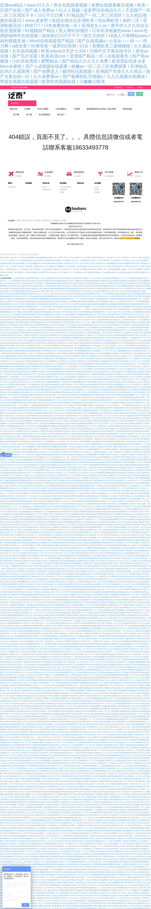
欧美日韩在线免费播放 (18, 290)
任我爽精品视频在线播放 (115, 716)
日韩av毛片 (121, 835)
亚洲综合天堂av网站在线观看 (21, 760)
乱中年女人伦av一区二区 (116, 288)
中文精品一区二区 (132, 747)
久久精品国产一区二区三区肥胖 (58, 306)
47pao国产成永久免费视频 (141, 329)
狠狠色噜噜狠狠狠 (41, 500)
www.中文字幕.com (121, 360)
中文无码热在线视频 (108, 835)
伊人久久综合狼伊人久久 (88, 573)
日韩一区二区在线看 (124, 762)
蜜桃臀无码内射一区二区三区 (24, 848)
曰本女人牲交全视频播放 (17, 832)
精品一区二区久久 (134, 591)
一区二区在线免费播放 (47, 526)
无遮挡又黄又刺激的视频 (36, 827)
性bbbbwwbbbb (71, 705)
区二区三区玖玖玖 (47, 884)
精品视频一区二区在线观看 (114, 718)
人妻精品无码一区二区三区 (87, 373)
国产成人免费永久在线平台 (81, 376)
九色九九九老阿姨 (69, 812)
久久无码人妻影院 (57, 892)
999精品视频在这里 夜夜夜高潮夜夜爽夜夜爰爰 (72, 482)
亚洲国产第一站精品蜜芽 (101, 692)
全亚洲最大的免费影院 (104, 742)
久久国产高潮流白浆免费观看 (75, 420)
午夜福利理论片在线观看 (98, 358)
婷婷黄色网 (83, 830)
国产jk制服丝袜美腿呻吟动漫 (118, 480)
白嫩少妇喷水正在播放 (13, 532)
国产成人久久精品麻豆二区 (134, 895)
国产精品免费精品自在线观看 (82, 493)
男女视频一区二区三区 (55, 417)
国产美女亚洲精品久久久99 (79, 695)
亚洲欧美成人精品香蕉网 (109, 277)
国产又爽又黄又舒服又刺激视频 (34, 755)
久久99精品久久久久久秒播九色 (106, 293)
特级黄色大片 (54, 765)
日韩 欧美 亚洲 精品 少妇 (37, 565)
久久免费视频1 (28, 804)
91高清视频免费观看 (15, 399)
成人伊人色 (113, 695)
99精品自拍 (130, 576)
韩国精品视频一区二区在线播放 (50, 866)
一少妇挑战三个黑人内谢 (81, 617)
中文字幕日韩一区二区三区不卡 (30, 485)
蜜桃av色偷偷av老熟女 (44, 433)
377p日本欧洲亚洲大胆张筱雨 (19, 407)
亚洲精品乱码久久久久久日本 (11, 503)
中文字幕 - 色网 (111, 443)
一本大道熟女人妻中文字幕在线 (127, 853)
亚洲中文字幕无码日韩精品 (10, 519)
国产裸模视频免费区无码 (20, 742)
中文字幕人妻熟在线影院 (32, 822)
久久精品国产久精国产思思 (96, 314)
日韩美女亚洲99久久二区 (141, 615)
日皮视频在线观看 (58, 711)
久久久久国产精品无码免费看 (138, 436)
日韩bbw (62, 768)
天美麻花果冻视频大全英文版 (24, 716)
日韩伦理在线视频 (91, 599)
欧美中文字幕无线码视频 (95, 653)
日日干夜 (142, 381)
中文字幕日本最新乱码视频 (63, 350)
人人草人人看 (102, 723)
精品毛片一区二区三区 (78, 871)
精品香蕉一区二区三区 (98, 532)
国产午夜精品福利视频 (97, 560)
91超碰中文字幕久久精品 (85, 443)
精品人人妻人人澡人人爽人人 (29, 679)
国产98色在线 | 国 (122, 563)
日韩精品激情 (19, 296)
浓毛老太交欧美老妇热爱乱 (64, 480)
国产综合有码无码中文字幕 (107, 555)
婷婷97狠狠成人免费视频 (69, 817)
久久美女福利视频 (31, 586)
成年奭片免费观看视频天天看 (118, 404)
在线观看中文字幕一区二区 (74, 462)
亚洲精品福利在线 (69, 773)
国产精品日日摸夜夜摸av (54, 428)
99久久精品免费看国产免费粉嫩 (98, 703)
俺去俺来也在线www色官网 (112, 897)
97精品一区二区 (141, 550)
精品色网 (23, 368)
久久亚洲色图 (104, 801)
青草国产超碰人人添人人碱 (138, 734)
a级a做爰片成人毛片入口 (39, 643)
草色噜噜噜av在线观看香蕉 (107, 602)
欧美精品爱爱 (59, 726)
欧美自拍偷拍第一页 (33, 534)
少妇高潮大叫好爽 (136, 596)
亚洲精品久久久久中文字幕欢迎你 (111, 490)
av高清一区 (105, 770)
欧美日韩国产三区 (81, 329)
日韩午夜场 (9, 838)
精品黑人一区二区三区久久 (119, 570)
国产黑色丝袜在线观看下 (119, 386)
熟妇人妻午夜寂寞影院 (42, 690)
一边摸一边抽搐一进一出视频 (119, 449)
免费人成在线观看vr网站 (104, 799)
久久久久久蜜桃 (107, 615)
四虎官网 (143, 638)
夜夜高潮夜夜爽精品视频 (117, 542)
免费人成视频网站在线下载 (36, 363)
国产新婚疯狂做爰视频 (11, 474)
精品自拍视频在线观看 (81, 552)
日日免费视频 (38, 760)
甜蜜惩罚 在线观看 (44, 560)
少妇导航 (85, 560)
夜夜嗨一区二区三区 (65, 529)
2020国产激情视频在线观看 (20, 682)
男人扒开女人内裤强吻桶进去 (41, 757)
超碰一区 (145, 500)
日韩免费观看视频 (7, 480)
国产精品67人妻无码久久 (17, 565)
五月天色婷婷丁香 (47, 594)
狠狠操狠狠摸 (96, 539)
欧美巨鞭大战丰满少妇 (14, 809)
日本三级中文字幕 (111, 477)
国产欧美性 (4, 516)
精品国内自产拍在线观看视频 (121, 640)
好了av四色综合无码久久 (75, 314)
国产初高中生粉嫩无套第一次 (29, 674)
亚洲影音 (24, 316)
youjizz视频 (113, 646)
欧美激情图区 (24, 757)
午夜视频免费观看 (133, 806)
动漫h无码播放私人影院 (66, 874)
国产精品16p (84, 711)
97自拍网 (12, 516)
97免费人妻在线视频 (138, 319)
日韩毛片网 (127, 809)
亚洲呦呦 (85, 407)
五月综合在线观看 (56, 786)
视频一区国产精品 (132, 648)
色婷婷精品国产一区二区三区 (55, 397)
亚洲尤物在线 (102, 430)
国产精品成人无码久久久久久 (134, 423)
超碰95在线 (131, 288)
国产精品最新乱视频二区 (55, 474)
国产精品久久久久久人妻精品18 (132, 677)
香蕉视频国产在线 (33, 443)
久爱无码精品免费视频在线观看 (75, 677)
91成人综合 (82, 521)
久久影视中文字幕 (31, 653)
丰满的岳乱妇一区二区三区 (10, 630)
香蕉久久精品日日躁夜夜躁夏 (124, 742)
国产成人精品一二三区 (18, 547)
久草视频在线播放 (123, 319)
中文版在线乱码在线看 (79, 384)
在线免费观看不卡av (10, 853)
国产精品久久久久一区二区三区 (62, 628)
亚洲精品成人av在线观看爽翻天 (87, 451)
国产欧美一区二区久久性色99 (11, 596)
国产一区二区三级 (10, 687)
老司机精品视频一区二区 (110, 324)
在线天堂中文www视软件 (63, 275)
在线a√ (124, 534)
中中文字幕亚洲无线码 (16, 376)
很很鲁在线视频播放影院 (118, 734)
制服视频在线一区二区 (70, 819)
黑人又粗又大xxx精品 (70, 283)
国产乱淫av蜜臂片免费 (18, 430)
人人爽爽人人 (17, 778)
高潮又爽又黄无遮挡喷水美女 (29, 539)
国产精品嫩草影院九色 (95, 622)
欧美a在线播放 (19, 700)
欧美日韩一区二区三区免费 (102, 474)
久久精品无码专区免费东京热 (93, 838)
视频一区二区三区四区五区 (96, 415)
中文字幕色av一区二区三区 (41, 669)
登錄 (131, 93)
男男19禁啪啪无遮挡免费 (99, 640)
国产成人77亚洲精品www (104, 853)
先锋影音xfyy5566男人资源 (91, 866)
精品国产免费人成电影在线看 (53, 630)
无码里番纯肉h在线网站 (54, 519)
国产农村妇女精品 (59, 806)
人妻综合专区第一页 (88, 752)
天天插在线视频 (113, 879)
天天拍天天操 (60, 545)
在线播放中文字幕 (43, 902)
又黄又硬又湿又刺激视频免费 (60, 609)
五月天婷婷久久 (131, 768)
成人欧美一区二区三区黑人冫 (20, 402)
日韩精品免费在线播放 (122, 698)
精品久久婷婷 (109, 563)
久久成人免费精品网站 (79, 661)
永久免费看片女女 (45, 794)
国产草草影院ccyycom (31, 646)
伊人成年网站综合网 (54, 716)
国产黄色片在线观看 (71, 700)
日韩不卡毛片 (90, 316)
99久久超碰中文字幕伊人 (94, 412)
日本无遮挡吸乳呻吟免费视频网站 (38, 296)
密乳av (35, 819)
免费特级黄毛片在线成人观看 (92, 718)
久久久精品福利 (138, 464)
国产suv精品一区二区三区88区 (99, 635)
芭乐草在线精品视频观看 (51, 371)
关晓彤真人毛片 (47, 539)
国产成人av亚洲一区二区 (44, 905)
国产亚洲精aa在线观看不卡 (118, 508)
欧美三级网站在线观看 (21, 371)
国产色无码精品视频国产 (137, 721)
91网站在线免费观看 (81, 625)
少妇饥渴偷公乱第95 (10, 280)
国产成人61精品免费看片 (57, 602)
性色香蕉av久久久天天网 (26, 436)
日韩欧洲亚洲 (43, 301)
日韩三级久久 (32, 441)
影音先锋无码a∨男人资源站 (118, 467)
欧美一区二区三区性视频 (129, 539)
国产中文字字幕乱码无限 (125, 669)
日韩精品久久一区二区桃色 (51, 679)
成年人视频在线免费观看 (139, 843)
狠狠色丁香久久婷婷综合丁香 (41, 583)
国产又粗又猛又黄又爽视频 (46, 332)
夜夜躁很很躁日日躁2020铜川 (65, 539)
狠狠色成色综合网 (73, 285)
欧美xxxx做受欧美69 (115, 902)
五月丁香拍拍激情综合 (29, 721)
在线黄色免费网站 (21, 617)
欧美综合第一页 (77, 762)
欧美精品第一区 (71, 347)
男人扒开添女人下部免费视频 (139, 542)
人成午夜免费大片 (119, 635)
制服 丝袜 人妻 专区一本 (53, 563)
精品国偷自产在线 (120, 459)
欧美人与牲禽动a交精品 (100, 482)
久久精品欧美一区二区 (11, 672)
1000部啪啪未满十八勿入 (125, 373)
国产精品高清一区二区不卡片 (40, 550)
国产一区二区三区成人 (132, 902)
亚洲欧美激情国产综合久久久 (73, 316)
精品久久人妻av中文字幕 (30, 672)
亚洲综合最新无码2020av (63, 542)
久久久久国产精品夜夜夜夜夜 (133, 371)
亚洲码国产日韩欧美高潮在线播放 (33, 729)
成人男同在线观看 (52, 692)
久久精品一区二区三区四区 (99, 843)
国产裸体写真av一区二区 (124, 651)
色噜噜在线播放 (102, 570)
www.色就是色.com (58, 314)
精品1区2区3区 (103, 721)
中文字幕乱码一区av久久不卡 (97, 731)
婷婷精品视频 (138, 321)
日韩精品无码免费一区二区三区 (18, 705)
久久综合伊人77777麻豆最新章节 (130, 529)
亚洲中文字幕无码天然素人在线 (88, 770)
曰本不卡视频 (16, 308)
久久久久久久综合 (15, 464)
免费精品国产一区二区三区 (84, 742)
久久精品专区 (5, 334)
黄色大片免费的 (14, 609)
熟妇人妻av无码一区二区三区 (53, 288)
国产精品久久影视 (42, 353)
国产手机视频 (53, 817)
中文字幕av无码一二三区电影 (89, 638)
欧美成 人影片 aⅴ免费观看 (86, 723)
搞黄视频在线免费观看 (138, 622)
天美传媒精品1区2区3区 (96, 765)
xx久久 (61, 877)
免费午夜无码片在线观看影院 (109, 327)
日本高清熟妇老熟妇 (107, 568)
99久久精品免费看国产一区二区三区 (73, 635)
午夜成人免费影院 (46, 498)
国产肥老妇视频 (111, 495)
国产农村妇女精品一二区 (9, 412)
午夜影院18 (23, 550)
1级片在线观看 (8, 786)
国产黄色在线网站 (135, 695)
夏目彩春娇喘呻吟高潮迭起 (71, 368)
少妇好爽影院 (122, 817)
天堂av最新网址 (119, 884)
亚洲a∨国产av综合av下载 (17, 410)
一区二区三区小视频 (17, 534)
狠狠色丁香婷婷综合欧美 (97, 366)
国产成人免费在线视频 (136, 552)
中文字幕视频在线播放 (28, 713)
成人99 (134, 690)
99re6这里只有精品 (10, 643)
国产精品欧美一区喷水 (129, 503)
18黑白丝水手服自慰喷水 (116, 832)
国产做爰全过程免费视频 (116, 314)
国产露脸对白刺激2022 (65, 612)
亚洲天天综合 (26, 861)
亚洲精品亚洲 (111, 653)
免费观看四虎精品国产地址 (116, 773)
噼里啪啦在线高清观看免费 (18, 726)
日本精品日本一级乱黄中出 (93, 436)
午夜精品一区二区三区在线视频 (117, 620)
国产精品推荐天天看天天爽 (24, 838)
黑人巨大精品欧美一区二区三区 (99, 342)
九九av (40, 449)
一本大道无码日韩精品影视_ (20, 394)
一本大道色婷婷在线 (53, 708)
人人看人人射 (89, 386)
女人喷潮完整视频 (83, 438)
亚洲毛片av (27, 589)
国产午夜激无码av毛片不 (120, 513)
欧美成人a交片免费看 (78, 459)
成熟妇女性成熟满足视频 (136, 537)
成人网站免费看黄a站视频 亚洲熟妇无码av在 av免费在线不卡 (87, 485)
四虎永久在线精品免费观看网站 (135, 713)
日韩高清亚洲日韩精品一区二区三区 (47, 467)
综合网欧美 (134, 404)
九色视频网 (56, 495)
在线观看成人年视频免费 (71, 399)
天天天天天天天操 (26, 690)
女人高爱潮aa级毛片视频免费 (102, 698)
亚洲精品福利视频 (137, 825)
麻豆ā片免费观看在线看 (68, 638)
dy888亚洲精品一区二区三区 (68, 908)
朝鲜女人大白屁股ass (131, 482)
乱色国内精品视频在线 (49, 293)
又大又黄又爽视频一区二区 (50, 573)
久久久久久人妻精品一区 (131, 557)
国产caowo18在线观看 (125, 550)
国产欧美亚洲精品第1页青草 (76, 729)
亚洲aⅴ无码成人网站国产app (138, 519)
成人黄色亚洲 (13, 640)
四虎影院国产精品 (129, 303)
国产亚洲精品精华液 (87, 796)
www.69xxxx (27, 819)
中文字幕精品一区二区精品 (131, 830)
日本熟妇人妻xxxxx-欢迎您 (65, 884)
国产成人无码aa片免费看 (97, 288)
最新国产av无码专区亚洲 (64, 319)
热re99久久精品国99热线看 (123, 425)
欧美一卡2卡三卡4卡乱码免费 (123, 342)
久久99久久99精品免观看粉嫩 (21, 628)
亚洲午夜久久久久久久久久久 (71, 895)
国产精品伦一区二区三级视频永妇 (82, 363)
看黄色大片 (12, 298)
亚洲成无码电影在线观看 (56, 464)
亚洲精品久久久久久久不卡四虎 (96, 345)
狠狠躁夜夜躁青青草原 (24, 500)
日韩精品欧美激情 (15, 607)
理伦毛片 (130, 700)
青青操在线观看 (82, 477)
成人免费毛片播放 (18, 796)
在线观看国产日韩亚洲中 (69, 692)
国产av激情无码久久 (108, 337)
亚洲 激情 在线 (34, 581)
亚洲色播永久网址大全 (99, 280)
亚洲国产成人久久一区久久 (38, 290)
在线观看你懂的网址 (108, 589)
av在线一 (36, 420)
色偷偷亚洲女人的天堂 (49, 768)
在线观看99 (118, 381)
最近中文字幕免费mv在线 (138, 467)
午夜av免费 (84, 428)
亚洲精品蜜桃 (89, 290)
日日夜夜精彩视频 (99, 404)
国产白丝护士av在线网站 (14, 428)
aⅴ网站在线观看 (37, 698)
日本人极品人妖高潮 (33, 812)
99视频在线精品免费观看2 (49, 853)
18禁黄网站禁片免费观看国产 (37, 568)
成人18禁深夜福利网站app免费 (101, 283)
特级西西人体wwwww (114, 521)
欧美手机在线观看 (126, 293)
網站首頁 (13, 109)
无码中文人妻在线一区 (122, 353)
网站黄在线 (124, 410)
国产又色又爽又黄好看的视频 (81, 791)
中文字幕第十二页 (100, 840)
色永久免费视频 (88, 500)
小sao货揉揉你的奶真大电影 (70, 500)
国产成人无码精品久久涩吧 (34, 428)
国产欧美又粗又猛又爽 (11, 814)
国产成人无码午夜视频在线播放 (55, 749)
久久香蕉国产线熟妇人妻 (73, 786)
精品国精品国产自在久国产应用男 (32, 477)
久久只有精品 (13, 449)
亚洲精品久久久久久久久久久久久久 (34, 609)
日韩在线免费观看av (73, 407)
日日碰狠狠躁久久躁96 (35, 368)
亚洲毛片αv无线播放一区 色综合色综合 (54, 871)
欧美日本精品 (86, 301)
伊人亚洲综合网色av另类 (74, 861)
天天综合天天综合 (98, 864)
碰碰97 (97, 825)
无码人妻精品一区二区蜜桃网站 (60, 832)
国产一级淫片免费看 (123, 560)
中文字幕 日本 (53, 436)
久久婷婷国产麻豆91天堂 (141, 698)
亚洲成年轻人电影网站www (35, 687)
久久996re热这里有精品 (46, 781)
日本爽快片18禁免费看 (76, 594)
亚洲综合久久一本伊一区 (64, 454)
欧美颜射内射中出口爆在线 (38, 316)
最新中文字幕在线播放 (98, 736)
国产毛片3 (51, 402)
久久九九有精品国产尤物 (40, 892)
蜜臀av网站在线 (92, 643)
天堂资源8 (133, 508)
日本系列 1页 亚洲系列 (123, 905)
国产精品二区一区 (131, 376)
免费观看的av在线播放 (117, 806)
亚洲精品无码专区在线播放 (97, 508)
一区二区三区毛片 (111, 586)
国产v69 (85, 708)
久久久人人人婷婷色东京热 (43, 814)
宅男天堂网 (65, 604)
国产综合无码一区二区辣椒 (89, 337)
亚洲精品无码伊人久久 (101, 308)
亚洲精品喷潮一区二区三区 (136, 711)
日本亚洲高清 (18, 692)
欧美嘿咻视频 (122, 858)
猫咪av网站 (22, 469)
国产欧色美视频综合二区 (108, 428)
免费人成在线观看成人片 (59, 355)
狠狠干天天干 (10, 472)
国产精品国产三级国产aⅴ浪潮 (123, 630)
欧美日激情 (15, 791)
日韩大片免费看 (37, 651)
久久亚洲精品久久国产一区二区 (36, 342)
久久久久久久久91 (121, 799)
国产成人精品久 (17, 718)
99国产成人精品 (72, 711)
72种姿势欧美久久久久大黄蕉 (53, 347)
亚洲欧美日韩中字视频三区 (55, 864)
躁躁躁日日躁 (13, 350)
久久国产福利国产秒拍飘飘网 (36, 487)
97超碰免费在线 (58, 705)
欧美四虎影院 (32, 604)
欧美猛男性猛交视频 (60, 560)
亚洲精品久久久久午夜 (45, 454)
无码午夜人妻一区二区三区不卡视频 (70, 526)
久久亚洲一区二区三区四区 (121, 308)
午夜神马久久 (67, 430)
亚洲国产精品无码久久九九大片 (15, 615)
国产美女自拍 (64, 384)
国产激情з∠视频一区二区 (137, 633)
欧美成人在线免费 (47, 521)
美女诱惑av (93, 490)
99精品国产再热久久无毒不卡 (138, 332)
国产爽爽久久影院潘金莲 (87, 513)
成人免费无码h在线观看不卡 (24, 695)
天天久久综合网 (12, 734)
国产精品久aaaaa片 (102, 591)
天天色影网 (27, 275)
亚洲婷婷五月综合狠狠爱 (20, 329)
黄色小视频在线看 (108, 869)
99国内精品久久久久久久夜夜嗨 (78, 845)
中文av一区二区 (11, 752)
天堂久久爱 (100, 620)
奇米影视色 (47, 607)
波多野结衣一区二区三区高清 (58, 755)
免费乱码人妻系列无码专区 (59, 568)
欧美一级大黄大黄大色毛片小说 (76, 892)
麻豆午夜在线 (111, 882)
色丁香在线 (10, 840)
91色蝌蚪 (4, 285)
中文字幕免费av (11, 495)
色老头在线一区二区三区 (9, 550)
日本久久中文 (124, 825)
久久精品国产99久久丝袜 (68, 293)
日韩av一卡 (99, 290)
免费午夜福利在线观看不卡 (10, 438)
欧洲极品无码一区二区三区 (133, 604)
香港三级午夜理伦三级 (16, 306)
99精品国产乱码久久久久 (118, 625)
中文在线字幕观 (80, 542)
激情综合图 (43, 415)
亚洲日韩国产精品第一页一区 (76, 848)
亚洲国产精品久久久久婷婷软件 (114, 298)
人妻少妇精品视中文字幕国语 (56, 799)
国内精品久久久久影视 (41, 628)
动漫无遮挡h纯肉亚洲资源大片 (29, 845)
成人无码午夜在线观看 (113, 441)
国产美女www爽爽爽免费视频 (51, 420)
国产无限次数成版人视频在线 (112, 565)
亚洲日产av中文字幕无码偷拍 (66, 513)
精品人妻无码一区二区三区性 (63, 469)
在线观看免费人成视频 (36, 869)
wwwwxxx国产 (94, 661)
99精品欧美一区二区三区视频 (69, 472)
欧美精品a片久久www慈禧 (121, 679)
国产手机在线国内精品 (50, 384)
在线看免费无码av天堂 (62, 490)
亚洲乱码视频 (42, 436)
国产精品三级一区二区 (60, 550)
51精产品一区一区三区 (73, 648)
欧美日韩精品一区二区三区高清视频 (34, 791)
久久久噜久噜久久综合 (109, 666)
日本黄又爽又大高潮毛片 (69, 801)
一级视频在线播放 (28, 433)
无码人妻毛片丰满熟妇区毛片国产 (54, 534)
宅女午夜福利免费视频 (40, 423)
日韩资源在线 (40, 474)
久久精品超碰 (52, 827)
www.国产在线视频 (101, 493)
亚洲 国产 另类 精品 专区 (122, 812)
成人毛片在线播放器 (92, 324)
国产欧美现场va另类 (56, 446)
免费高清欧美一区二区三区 (48, 713)
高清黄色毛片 (54, 500)
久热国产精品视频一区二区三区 (30, 835)
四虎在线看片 (124, 646)
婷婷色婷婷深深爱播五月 (111, 516)
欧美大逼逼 (115, 851)
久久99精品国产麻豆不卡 (113, 311)
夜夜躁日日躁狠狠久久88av (25, 557)
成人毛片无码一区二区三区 (100, 321)
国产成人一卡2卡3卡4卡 (88, 726)
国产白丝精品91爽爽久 (118, 524)
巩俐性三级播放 (37, 895)
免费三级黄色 (51, 687)
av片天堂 (6, 506)
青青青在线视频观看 (100, 301)
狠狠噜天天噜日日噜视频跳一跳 (116, 607)
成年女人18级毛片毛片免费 (64, 804)
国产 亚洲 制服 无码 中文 (78, 755)
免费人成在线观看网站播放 (38, 410)
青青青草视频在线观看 (52, 788)
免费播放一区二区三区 (94, 420)
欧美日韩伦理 (104, 809)
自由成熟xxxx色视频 (81, 778)
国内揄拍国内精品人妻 (126, 428)
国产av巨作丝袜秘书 (62, 493)
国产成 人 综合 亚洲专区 (77, 749)
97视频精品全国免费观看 (80, 747)
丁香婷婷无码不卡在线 (62, 511)
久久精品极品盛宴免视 (92, 897)
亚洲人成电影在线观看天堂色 (62, 879)
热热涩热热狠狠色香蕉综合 (137, 301)
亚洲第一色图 (129, 781)
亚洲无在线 (18, 275)
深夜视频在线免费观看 (117, 301)
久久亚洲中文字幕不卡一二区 (93, 495)
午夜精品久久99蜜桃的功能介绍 (12, 825)
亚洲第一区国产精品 (99, 794)
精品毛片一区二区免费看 (138, 316)
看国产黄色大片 (75, 308)
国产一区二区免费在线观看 (46, 633)
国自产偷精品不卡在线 (81, 280)
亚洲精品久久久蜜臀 (62, 555)
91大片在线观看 (38, 519)
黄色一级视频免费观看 (49, 379)
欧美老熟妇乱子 (102, 687)
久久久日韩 (139, 337)
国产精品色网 (20, 786)
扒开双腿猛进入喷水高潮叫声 (134, 368)
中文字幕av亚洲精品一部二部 (76, 288)
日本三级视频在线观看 (76, 524)
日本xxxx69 (10, 633)
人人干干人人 (124, 275)
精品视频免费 (15, 721)
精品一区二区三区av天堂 (128, 581)
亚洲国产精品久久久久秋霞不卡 (63, 840)
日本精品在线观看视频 (86, 620)
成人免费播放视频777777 (94, 446)
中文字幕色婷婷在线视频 (108, 275)
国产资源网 (51, 731)
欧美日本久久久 (91, 327)
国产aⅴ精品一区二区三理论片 (66, 521)
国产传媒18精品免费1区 (12, 783)
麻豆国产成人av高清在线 (102, 713)
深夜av (28, 524)
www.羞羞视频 (93, 871)
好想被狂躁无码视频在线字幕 (135, 446)
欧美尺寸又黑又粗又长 (82, 900)
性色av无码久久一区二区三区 (46, 838)
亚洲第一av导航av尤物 (44, 848)
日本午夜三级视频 (29, 711)
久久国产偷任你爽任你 (76, 534)
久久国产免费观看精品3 (28, 449)
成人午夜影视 (13, 454)
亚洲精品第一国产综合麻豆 (100, 407)
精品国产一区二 (139, 804)
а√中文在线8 (45, 314)
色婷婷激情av (97, 340)
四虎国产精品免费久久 (82, 529)
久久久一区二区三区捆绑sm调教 (31, 739)
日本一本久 (32, 469)
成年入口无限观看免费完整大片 (13, 620)
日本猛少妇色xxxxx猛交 (102, 822)
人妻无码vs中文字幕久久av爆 (64, 674)
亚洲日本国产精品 (31, 386)
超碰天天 (32, 391)
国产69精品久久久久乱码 (53, 537)
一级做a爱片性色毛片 (140, 353)
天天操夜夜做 (46, 659)
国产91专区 (92, 677)
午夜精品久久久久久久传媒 (11, 358)
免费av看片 (133, 280)
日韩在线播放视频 (76, 586)
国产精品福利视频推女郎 (91, 887)
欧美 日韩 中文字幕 (100, 628)
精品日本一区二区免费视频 (77, 342)
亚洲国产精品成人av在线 (139, 513)
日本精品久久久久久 (77, 506)
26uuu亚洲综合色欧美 (28, 664)
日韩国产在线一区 (36, 324)
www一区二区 (49, 449)
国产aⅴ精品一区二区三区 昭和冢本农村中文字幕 (89, 389)
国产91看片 (90, 550)
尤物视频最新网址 (51, 703)
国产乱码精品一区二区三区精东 (74, 381)
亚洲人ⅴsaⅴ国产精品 (109, 856)
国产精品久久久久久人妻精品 (60, 762)
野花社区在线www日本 (27, 454)
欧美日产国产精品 (65, 838)
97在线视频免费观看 (44, 661)
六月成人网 (72, 799)
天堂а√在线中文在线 (39, 394)
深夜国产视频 (56, 283)
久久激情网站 (117, 511)
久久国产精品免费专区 (34, 840)
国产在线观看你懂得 (97, 604)
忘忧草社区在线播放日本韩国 (97, 506)
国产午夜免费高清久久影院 (140, 778)
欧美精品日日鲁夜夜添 (48, 908)
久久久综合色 (105, 456)
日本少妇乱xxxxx (16, 646)
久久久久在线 (137, 809)
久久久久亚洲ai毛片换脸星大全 (112, 379)
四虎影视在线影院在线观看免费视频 (27, 347)
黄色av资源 (87, 417)
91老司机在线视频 (141, 726)
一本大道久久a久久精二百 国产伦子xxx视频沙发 (125, 760)
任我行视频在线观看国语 (74, 856)
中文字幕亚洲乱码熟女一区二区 (73, 412)
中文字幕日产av (7, 700)
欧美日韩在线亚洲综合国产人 (73, 467)
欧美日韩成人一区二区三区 (31, 882)
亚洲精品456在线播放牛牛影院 (103, 417)
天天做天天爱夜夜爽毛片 (68, 576)
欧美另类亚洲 (46, 552)
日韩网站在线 (57, 690)
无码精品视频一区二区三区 (29, 389)
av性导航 (6, 508)
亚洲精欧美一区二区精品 (27, 560)
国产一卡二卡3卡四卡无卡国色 (29, 451)
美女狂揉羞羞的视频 (98, 674)
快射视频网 (82, 347)
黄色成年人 (84, 736)
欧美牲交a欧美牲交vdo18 (93, 586)
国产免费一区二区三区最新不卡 (78, 397)
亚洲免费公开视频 (17, 576)
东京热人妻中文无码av (26, 353)
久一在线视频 (132, 334)
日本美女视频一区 (59, 659)
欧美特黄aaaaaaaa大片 (32, 288)
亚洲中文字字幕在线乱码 (85, 804)
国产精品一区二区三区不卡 (53, 734)
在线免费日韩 (89, 853)
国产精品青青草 (67, 900)
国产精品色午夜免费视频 (100, 454)
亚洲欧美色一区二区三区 (94, 775)
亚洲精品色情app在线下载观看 (27, 314)
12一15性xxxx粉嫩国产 (114, 838)
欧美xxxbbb (31, 615)
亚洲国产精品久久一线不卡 (98, 537)
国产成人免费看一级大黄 (48, 506)
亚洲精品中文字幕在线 (8, 570)
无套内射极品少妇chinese (35, 306)
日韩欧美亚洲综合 (125, 472)
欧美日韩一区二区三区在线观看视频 (24, 506)
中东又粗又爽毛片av (34, 749)
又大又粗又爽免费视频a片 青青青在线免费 (30, 417)
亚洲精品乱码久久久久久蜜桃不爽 (129, 589)
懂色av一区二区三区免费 (81, 794)
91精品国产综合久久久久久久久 (72, 327)
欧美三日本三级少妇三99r (116, 415)
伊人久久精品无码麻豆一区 (18, 324)
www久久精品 (140, 700)
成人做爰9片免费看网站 (113, 848)
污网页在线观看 (19, 762)
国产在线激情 (41, 716)
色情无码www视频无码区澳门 (22, 340)
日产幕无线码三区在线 (57, 342)
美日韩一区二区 (25, 423)
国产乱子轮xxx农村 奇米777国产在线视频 (59, 685)
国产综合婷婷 (88, 368)
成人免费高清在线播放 (30, 358)
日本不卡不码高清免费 (21, 301)
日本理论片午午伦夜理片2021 (89, 565)
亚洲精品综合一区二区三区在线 (117, 765)
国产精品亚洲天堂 (83, 674)
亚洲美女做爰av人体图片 (138, 625)
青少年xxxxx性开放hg (85, 581)
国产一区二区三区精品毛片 (91, 877)
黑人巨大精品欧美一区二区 (71, 495)
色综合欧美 (123, 814)
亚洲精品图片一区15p (66, 443)
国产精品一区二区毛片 (107, 498)
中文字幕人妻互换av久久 (60, 723)
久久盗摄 (125, 674)
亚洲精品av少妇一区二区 (138, 607)
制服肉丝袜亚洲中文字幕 (121, 752)
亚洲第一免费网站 (43, 695)
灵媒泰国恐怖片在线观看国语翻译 (86, 498)
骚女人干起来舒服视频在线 (139, 547)
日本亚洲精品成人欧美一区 (38, 832)
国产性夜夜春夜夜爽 (138, 345)
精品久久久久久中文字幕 (89, 651)
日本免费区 (140, 545)
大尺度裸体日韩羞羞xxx (106, 669)
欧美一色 (130, 788)
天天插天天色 (24, 643)
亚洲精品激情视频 (92, 277)
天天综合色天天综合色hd (79, 604)
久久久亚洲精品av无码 (14, 321)
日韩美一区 (74, 337)
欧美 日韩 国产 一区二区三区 (139, 524)
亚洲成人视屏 (5, 545)
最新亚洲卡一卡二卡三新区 (76, 296)
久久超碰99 (99, 443)
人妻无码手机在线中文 (57, 290)
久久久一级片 (36, 734)
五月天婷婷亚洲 (52, 843)
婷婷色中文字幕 (101, 480)
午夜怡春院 (31, 902)
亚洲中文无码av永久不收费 (60, 410)
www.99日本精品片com (132, 532)
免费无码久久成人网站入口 (67, 578)
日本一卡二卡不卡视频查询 (133, 739)
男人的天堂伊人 (30, 718)
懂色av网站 (135, 394)
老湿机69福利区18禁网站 (89, 391)
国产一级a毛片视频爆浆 (113, 423)
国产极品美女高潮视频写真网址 (74, 334)
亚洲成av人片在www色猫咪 (106, 817)
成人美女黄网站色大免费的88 (73, 781)
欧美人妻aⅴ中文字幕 (35, 578)
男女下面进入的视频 (23, 775)
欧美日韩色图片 (137, 783)
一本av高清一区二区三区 (66, 438)
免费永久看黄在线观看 (61, 640)
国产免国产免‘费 (61, 615)
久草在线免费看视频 (53, 368)
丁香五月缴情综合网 (77, 550)
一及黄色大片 (114, 493)
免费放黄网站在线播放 (141, 905)
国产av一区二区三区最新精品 (93, 664)
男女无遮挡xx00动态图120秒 (14, 360)
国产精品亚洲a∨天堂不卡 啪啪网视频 (84, 410)
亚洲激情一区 (23, 602)
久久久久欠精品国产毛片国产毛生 (56, 698)
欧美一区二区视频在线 (79, 490)
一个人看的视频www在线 (106, 762)
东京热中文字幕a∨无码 (76, 760)
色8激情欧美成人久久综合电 (60, 353)
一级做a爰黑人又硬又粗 (76, 464)
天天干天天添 (135, 765)
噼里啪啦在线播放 (52, 635)
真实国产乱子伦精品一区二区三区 (86, 275)
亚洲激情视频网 (45, 386)
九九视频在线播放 (10, 353)
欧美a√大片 (9, 695)
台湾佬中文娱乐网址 (73, 394)
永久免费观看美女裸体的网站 (37, 762)
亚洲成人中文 (117, 713)
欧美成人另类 (107, 690)
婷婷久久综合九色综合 (18, 806)
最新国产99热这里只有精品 (70, 718)
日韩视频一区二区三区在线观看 (107, 804)
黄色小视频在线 (79, 430)
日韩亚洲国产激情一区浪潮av (41, 622)
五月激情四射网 (120, 700)
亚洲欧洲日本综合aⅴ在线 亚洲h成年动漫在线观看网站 (91, 511)
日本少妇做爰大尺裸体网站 (34, 345)
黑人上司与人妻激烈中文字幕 (30, 337)
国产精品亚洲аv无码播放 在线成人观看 (106, 685)
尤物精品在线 (82, 557)
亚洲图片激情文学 (33, 884)
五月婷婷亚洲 (32, 412)
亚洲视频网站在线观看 (8, 845)
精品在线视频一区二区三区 (39, 617)
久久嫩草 (137, 511)
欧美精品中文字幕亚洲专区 (33, 596)
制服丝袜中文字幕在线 (8, 736)
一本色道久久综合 (39, 589)
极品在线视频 (53, 801)
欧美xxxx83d (119, 578)
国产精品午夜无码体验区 (119, 801)
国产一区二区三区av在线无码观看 (73, 765)
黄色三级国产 (52, 363)
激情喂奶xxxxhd (125, 277)
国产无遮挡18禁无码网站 (24, 480)
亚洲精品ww (128, 511)
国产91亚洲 (74, 568)
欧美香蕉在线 (92, 381)
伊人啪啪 (14, 794)
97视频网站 (43, 425)
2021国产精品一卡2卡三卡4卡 (140, 814)
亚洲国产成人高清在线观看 (64, 451)
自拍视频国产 (123, 495)
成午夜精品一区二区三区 (117, 519)
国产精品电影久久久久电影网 (115, 436)
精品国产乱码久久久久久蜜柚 (110, 757)
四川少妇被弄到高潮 (45, 490)
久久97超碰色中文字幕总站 (101, 845)
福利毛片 (34, 301)
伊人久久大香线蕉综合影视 (115, 399)
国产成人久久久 (98, 399)
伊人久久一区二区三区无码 (120, 783)
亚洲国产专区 (102, 806)
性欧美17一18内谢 (125, 477)
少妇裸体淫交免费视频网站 (128, 856)
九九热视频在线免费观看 (48, 586)
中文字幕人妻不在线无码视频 (115, 334)
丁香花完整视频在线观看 (74, 324)
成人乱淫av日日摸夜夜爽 (28, 853)
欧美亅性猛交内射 (126, 866)
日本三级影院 (55, 430)
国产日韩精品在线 (29, 783)
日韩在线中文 (26, 438)
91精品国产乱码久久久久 (89, 568)
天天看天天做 (23, 581)
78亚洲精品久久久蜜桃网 (49, 752)
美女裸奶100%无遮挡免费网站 (71, 436)
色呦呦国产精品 (83, 812)
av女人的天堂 (23, 570)
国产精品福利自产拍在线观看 (73, 371)
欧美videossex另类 (44, 469)
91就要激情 (79, 350)
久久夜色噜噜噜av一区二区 (118, 794)
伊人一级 (78, 682)
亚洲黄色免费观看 (102, 783)
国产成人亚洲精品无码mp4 (28, 526)
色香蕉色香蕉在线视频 (69, 835)
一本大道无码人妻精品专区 (93, 563)
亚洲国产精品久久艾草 (108, 451)
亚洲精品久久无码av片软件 (122, 692)
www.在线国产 (31, 796)
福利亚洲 (35, 775)
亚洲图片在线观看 (68, 822)
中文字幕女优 (94, 755)
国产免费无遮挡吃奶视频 (109, 609)
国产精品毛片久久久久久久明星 (78, 864)
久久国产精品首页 (133, 835)
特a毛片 (22, 412)
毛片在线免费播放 (44, 711)
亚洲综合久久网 (43, 391)
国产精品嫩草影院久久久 (85, 570)
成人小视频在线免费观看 (9, 477)
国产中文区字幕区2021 (129, 851)
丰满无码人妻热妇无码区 (46, 612)
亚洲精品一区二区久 (135, 773)
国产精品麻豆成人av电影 (71, 708)
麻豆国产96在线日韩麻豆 (69, 303)
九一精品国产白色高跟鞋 (126, 451)
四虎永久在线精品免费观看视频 (58, 376)
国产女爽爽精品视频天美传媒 (27, 591)
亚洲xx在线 (40, 635)
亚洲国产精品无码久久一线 (13, 542)
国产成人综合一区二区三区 (110, 638)
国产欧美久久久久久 (86, 293)
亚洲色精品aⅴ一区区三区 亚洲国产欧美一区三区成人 (126, 366)
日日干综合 (31, 830)
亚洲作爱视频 (52, 443)
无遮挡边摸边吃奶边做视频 (115, 711)
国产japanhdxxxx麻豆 (116, 462)
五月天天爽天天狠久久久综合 (50, 819)
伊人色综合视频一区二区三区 (140, 495)
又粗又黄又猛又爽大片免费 (10, 433)
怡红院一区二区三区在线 (113, 420)
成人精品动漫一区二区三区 (140, 877)
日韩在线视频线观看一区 (87, 806)
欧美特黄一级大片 (119, 845)
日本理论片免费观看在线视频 (130, 666)
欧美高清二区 (118, 487)
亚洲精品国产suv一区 (79, 609)
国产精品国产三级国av (57, 547)
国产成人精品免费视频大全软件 (119, 433)
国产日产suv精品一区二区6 (115, 889)
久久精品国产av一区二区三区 (83, 825)
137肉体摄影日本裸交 (17, 285)
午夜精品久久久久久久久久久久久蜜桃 (58, 739)
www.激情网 (24, 622)
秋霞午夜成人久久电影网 (79, 843)
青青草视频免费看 (140, 762)
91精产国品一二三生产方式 (86, 874)
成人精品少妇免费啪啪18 (27, 298)
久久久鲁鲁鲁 (91, 464)
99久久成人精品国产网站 (122, 474)
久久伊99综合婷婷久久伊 (110, 755)
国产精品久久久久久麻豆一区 (101, 812)
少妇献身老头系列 (80, 832)
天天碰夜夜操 (34, 752)
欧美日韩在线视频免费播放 (13, 612)
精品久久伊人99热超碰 (43, 858)
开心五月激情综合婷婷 (125, 337)
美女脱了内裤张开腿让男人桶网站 (91, 576)
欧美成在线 (146, 557)
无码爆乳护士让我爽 (14, 589)
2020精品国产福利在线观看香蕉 (48, 851)
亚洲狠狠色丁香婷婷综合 (110, 887)
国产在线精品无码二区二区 (119, 778)
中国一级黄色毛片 (143, 594)
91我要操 (47, 840)
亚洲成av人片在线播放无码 (70, 298)
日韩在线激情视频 (97, 711)
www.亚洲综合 (141, 555)
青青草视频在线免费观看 (36, 677)
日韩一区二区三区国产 (106, 373)
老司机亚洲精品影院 (109, 529)
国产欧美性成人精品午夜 (115, 747)
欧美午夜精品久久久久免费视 (43, 482)
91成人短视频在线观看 (100, 617)
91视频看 (42, 653)
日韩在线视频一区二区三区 (118, 840)
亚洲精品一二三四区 (44, 830)
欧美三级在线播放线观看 (112, 900)
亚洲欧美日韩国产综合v (129, 786)
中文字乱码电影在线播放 (128, 586)
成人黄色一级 (16, 508)
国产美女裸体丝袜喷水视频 (67, 869)
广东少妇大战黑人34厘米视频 (107, 796)
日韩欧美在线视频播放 (27, 640)
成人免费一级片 (60, 664)
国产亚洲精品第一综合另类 (99, 329)
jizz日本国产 (60, 407)
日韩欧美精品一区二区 (105, 905)
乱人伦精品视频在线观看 (66, 731)
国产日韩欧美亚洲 (74, 664)
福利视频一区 (15, 801)
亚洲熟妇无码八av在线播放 (34, 692)
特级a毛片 (15, 379)
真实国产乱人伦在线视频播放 (36, 576)
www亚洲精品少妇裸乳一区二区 (72, 882)
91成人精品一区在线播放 (55, 729)
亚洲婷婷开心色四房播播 (14, 386)
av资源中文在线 (125, 464)
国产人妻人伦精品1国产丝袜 (85, 721)
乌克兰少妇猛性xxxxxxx (85, 591)
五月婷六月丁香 (30, 612)
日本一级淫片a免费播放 (89, 809)
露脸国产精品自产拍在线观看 (48, 718)
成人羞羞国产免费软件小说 (97, 542)
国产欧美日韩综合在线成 (138, 794)
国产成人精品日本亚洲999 (36, 376)
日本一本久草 (59, 848)
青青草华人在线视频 (51, 895)
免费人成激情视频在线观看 (54, 648)
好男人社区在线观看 (63, 646)
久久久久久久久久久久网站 (95, 882)
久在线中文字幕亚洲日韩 (131, 770)
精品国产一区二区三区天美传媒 (122, 485)
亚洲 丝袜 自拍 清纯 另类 (120, 843)
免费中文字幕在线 (130, 838)
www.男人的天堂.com (86, 799)
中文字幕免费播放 (121, 283)
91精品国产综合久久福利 (97, 355)
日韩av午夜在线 (86, 692)
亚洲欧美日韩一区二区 (18, 830)
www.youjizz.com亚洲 (29, 866)
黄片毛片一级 (118, 376)
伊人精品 (55, 404)
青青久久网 (136, 679)
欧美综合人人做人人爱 (109, 825)
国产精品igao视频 (45, 721)
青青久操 (21, 687)
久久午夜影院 (79, 739)
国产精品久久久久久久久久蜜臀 (120, 874)
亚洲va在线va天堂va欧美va (18, 283)
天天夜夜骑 (93, 428)
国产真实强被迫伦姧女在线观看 (35, 656)
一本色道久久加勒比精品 (97, 832)
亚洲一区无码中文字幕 (13, 599)
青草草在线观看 (69, 537)
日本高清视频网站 (105, 350)
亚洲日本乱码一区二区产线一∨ (135, 311)
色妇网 (102, 612)
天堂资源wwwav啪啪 (96, 848)
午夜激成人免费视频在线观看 (88, 827)
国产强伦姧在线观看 (107, 788)
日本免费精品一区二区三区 (82, 646)
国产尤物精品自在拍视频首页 (134, 900)
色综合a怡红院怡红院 (75, 290)
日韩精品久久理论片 (14, 462)
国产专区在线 (54, 303)
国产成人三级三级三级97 (17, 493)
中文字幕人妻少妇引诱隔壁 (36, 700)
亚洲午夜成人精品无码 (67, 581)
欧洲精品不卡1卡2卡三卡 (28, 350)
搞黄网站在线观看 (111, 526)
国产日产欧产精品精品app (126, 340)
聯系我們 (129, 87)
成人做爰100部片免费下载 (125, 599)
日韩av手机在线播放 (17, 363)
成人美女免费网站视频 (140, 474)
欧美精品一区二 (56, 391)
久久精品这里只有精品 (91, 682)
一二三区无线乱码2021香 (128, 402)
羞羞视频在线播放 (39, 402)
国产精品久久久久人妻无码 (93, 425)
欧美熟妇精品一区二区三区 (93, 311)
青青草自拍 (33, 404)
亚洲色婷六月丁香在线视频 (90, 908)
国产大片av (53, 529)
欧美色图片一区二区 (108, 682)
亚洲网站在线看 (24, 583)
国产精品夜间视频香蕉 (56, 415)
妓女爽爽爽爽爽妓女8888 (59, 459)
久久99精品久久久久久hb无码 (91, 744)
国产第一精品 (30, 334)
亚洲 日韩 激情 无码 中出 (138, 799)
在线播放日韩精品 (58, 296)
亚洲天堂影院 (54, 604)
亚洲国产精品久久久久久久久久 (43, 407)
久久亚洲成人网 (112, 612)
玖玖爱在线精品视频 (98, 552)
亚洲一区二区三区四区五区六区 (18, 529)
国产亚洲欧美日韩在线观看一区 (120, 358)
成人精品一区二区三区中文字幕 (116, 775)
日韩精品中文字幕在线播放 (10, 861)
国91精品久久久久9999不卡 (122, 321)
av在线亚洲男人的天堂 (59, 902)
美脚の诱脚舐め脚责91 (133, 462)
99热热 (26, 778)
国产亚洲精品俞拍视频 (111, 503)
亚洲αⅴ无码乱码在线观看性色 (89, 869)
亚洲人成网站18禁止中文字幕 (49, 412)
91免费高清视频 (109, 340)
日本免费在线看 (36, 319)
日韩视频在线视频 (7, 677)
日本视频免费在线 (95, 705)
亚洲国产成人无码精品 (142, 355)
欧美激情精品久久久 (32, 825)
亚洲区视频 (112, 858)
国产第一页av (36, 371)
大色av (58, 781)
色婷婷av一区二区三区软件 (108, 402)
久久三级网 (20, 840)
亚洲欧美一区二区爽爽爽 (108, 573)
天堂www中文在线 (114, 557)
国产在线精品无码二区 (126, 555)
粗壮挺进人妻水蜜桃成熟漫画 (18, 319)
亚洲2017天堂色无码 (114, 604)
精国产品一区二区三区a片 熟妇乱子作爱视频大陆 (124, 397)
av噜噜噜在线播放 (77, 858)
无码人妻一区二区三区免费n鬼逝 (71, 897)
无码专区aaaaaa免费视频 (105, 319)
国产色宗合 (102, 726)
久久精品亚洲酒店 (115, 368)
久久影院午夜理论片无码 (99, 306)
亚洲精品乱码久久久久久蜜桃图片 (78, 474)
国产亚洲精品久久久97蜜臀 (120, 329)
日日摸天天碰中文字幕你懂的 (32, 563)
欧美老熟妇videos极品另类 (70, 752)
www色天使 (50, 493)
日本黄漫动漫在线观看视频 (138, 858)
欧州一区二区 (129, 565)
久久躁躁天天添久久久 (14, 345)
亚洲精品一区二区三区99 (87, 602)
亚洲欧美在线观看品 (119, 591)
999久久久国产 (51, 321)
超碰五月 (144, 765)
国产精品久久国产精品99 (12, 819)
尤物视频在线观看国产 (45, 615)
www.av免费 (86, 399)
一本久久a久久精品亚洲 (141, 568)
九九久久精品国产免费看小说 (117, 547)
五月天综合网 (58, 856)
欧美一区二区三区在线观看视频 (137, 716)
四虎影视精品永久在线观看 (41, 705)
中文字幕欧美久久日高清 (74, 446)
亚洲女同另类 (51, 869)
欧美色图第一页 (7, 288)
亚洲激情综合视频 (98, 397)
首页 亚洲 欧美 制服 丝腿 (27, 446)
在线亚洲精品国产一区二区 (118, 628)
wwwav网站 (35, 293)
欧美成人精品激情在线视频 (136, 708)
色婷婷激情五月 (45, 404)
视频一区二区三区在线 (134, 871)
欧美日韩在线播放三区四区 (21, 420)
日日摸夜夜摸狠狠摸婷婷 (100, 851)
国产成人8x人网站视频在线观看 (123, 456)
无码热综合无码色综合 (75, 547)
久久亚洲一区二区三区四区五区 (34, 599)
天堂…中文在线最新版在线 (52, 809)
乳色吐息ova (17, 332)
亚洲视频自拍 (57, 366)
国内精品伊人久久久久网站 (25, 851)
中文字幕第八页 (23, 555)
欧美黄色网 (62, 441)
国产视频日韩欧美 (83, 884)
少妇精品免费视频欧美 (117, 537)
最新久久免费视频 (94, 347)
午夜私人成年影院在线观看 (62, 552)
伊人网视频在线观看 (106, 651)
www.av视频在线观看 (103, 814)
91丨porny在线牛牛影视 (17, 749)
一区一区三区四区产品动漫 (101, 303)
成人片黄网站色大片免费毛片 (137, 744)
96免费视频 (48, 324)
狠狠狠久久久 (137, 433)
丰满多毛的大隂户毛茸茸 (72, 563)
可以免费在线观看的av (34, 685)
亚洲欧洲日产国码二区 (80, 353)
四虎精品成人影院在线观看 (60, 423)
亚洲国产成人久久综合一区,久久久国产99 (65, 301)
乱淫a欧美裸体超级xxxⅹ (67, 827)
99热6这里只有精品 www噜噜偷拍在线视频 (63, 736)
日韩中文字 (22, 441)
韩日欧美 (78, 433)
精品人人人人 (63, 363)
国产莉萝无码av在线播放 (44, 340)
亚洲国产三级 (34, 570)
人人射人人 (96, 529)
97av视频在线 (34, 552)
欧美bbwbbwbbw (115, 731)
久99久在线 (56, 399)
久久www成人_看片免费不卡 (23, 858)
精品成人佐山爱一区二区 (48, 591)
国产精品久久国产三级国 (33, 397)
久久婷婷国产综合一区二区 (63, 329)
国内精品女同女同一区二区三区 (129, 653)
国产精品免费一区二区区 (14, 342)
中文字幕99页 (63, 506)
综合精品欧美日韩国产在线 (53, 778)
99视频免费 (18, 288)
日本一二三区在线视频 (11, 277)
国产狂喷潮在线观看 (35, 788)
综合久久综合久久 (72, 428)
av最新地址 (7, 778)
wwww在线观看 (16, 537)
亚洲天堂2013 (26, 856)
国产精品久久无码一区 (115, 656)
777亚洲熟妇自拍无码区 (34, 360)
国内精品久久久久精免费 (75, 415)
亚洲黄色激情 (83, 578)
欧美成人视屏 (35, 384)
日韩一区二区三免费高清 (130, 887)
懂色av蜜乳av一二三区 (114, 895)
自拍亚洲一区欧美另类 (83, 713)
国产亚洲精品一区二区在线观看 (52, 672)
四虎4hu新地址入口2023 (35, 285)
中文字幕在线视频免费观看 (100, 596)
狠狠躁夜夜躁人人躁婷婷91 (73, 516)
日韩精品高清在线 (113, 659)
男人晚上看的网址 (101, 368)
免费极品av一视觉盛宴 (31, 503)
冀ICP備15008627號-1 (75, 244)
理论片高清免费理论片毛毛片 (25, 490)
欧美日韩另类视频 (57, 861)
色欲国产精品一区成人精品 (132, 757)
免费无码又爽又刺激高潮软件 (114, 744)
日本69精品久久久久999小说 (63, 607)
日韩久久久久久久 (44, 399)
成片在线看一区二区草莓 (118, 316)
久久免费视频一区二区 (94, 534)
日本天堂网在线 (128, 685)
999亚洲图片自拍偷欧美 (80, 640)
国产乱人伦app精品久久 (51, 822)
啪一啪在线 (63, 379)
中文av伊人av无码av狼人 (105, 363)
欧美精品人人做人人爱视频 (28, 747)
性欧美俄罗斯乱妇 (7, 617)
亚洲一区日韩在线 (72, 672)
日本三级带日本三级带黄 (128, 526)
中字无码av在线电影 (138, 869)
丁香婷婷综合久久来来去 (83, 879)
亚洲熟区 (37, 480)
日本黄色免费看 (26, 355)
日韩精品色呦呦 (120, 332)
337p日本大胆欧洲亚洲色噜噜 (19, 843)
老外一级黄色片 (46, 674)
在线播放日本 (42, 783)
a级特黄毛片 (125, 324)
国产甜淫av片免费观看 (127, 612)
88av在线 (56, 327)
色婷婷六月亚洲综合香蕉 (59, 337)
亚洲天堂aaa (82, 705)
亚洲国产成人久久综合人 (63, 498)
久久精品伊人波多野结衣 (81, 851)
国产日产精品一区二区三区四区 (39, 366)
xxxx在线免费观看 (133, 845)
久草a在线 (104, 661)
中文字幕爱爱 (146, 285)
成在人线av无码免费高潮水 (106, 550)
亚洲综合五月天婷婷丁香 (48, 472)
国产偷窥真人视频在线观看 (80, 340)
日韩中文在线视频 (76, 386)
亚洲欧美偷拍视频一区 (39, 801)
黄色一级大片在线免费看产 (25, 638)
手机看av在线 (11, 583)
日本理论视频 (81, 537)
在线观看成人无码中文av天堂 (71, 425)
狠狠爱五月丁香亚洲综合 (102, 630)
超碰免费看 (123, 695)
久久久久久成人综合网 (32, 809)
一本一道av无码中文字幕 (45, 545)
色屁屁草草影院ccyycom (108, 285)
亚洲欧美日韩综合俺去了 (25, 635)
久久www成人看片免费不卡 (79, 889)
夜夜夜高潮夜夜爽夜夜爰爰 (102, 376)
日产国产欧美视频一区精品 (33, 648)
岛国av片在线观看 (88, 472)
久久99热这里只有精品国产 (135, 438)
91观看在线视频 (136, 275)
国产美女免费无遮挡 (105, 381)
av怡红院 (21, 487)
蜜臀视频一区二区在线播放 (58, 889)
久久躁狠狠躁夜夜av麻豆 (141, 308)
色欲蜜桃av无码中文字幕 (32, 311)
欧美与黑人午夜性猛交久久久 (47, 638)
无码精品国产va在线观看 (42, 327)
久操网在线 (108, 425)
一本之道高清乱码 (137, 796)
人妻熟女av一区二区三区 (92, 690)
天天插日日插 (16, 804)
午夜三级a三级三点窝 (11, 622)
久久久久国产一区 (122, 819)
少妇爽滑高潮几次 (49, 311)
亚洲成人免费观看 (140, 889)
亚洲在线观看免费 (10, 581)
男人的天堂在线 (21, 677)
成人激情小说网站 (47, 389)
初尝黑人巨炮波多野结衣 (76, 666)
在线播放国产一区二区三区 (33, 537)
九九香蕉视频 (53, 576)
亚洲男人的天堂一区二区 (121, 822)
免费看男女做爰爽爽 (54, 677)
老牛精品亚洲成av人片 (118, 721)
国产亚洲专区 (8, 296)
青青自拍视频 (72, 545)
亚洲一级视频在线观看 (112, 545)
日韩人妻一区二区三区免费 (30, 379)
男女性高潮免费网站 (83, 685)
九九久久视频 (91, 734)
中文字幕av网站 (50, 578)
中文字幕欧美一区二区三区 (99, 830)
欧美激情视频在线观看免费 (106, 861)
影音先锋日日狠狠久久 (71, 391)
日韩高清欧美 (113, 723)
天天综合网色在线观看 (71, 866)
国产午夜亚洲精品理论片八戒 (120, 617)
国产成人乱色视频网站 (48, 358)
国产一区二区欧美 (96, 607)
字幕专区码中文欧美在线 (38, 666)
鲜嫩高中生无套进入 (71, 651)
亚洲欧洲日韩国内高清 (61, 661)
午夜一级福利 (5, 718)
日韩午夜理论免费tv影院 (139, 324)
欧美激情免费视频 (111, 672)
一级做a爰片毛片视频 (84, 822)
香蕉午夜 (115, 814)
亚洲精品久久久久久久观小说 (94, 786)
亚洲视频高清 (18, 397)
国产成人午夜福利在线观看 (120, 306)
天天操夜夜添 (34, 573)
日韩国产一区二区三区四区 (13, 864)
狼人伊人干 (81, 731)
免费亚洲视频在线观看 (40, 861)
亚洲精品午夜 (72, 806)
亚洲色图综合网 (126, 755)
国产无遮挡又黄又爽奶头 (89, 788)
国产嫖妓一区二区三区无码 (11, 781)
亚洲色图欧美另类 (134, 534)
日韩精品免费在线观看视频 (18, 731)
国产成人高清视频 (46, 350)
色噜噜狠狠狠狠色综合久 (99, 695)
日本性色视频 (135, 801)
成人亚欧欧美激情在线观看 (21, 511)
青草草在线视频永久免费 (114, 446)
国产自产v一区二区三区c (84, 814)
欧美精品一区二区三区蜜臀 (42, 275)
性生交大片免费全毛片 (89, 285)
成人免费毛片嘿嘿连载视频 (64, 814)
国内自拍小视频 (130, 705)
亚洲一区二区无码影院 (135, 298)
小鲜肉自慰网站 (22, 425)
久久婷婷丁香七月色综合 (97, 557)
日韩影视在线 (85, 700)
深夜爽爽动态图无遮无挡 (25, 633)
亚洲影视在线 (104, 394)
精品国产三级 (112, 355)
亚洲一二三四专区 (41, 303)
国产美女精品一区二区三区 (64, 433)
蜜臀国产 (43, 889)
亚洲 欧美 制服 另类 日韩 (15, 524)
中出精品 (3, 856)
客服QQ (140, 87)
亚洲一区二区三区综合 (13, 711)
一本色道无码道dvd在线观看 (63, 721)
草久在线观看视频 (78, 423)
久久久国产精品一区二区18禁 (34, 532)
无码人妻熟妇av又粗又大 (127, 573)
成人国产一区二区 (98, 747)
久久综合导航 (43, 604)
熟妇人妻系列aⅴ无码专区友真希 (87, 612)
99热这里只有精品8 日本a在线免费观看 (84, 456)
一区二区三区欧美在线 (96, 716)
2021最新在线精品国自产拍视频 (69, 887)
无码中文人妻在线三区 (131, 848)
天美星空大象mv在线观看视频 (26, 744)
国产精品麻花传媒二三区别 (39, 283)
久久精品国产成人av (139, 560)
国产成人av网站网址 (63, 449)
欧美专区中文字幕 (48, 646)
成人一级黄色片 (86, 630)
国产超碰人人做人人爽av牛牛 (108, 677)
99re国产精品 (135, 570)
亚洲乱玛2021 (5, 664)
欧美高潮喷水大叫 (122, 869)
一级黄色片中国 (29, 332)
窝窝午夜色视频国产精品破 (133, 687)
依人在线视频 (48, 508)
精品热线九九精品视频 (77, 615)
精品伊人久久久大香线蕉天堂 (39, 430)
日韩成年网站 (18, 586)
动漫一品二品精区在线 (56, 394)
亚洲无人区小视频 (80, 622)
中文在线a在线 (71, 783)
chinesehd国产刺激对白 (128, 602)
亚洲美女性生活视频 (43, 373)
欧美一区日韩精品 (23, 698)
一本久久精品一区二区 (36, 493)
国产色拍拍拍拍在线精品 (75, 589)
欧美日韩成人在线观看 (74, 768)
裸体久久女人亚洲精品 (122, 615)
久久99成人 (137, 692)
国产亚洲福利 (91, 430)
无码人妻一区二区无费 (60, 386)
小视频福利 (109, 290)
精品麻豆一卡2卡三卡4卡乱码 (24, 373)
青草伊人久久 (143, 602)
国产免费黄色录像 (76, 902)
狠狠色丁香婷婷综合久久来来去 (53, 845)
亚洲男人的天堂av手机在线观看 (98, 594)
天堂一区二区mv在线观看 (67, 687)
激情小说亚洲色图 (115, 687)
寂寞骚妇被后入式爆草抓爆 (32, 508)
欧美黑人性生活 (104, 513)
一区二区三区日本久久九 (141, 617)
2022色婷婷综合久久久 (49, 581)
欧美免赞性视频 (70, 519)
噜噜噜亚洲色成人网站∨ (29, 498)
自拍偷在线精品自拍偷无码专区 (13, 817)
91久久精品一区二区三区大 (46, 874)
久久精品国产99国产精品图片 (122, 454)
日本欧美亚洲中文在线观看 (140, 892)
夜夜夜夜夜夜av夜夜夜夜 (134, 656)
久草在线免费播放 (75, 379)
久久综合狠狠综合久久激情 (95, 547)
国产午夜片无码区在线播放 (53, 485)
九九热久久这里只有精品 (134, 864)
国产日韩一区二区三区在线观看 (101, 578)
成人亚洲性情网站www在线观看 (12, 708)
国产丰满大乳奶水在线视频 (10, 770)
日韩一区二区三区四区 (141, 477)
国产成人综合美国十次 (8, 560)
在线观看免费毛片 (93, 615)
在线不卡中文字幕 (63, 345)
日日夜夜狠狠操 (117, 407)
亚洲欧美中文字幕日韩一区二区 (65, 757)
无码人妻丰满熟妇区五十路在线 (35, 462)
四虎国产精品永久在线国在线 (47, 557)
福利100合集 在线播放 (76, 656)
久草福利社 (143, 376)
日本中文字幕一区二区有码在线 (24, 661)
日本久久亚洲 (58, 324)
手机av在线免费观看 (22, 456)
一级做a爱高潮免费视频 (118, 296)
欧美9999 (15, 355)
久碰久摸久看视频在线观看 (136, 290)
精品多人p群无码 (126, 804)
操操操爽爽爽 (11, 674)
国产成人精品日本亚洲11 (119, 877)
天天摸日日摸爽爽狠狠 (50, 882)
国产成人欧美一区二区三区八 (102, 700)
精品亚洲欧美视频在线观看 (55, 285)
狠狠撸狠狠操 (85, 679)
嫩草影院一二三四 (97, 884)
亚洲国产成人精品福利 (93, 739)
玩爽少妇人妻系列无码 (40, 524)
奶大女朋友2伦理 (27, 474)
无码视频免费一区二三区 (136, 296)
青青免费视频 (127, 664)
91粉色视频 (8, 384)
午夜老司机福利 (13, 666)
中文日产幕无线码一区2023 (85, 469)
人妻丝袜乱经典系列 (130, 521)
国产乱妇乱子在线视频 (105, 384)
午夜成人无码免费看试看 (17, 366)
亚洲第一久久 (64, 843)
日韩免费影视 (52, 565)
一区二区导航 (53, 425)
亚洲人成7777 (5, 327)
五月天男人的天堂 (69, 770)
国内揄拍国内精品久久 (8, 526)
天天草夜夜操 (23, 391)
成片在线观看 (100, 773)
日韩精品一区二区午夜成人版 (14, 685)
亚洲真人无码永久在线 (112, 534)
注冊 (139, 93)
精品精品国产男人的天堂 (61, 825)
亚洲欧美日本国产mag (127, 609)
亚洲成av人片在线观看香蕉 (97, 296)
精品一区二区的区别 (87, 817)
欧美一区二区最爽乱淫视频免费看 (90, 545)
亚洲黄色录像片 (138, 327)
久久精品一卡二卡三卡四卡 (41, 682)
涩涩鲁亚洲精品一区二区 (28, 794)
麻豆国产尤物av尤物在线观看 (139, 283)
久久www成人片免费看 (67, 591)
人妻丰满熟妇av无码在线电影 (102, 438)
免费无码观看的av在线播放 (102, 371)
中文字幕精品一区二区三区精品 (135, 583)
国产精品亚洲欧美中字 (8, 521)
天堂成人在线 (50, 345)
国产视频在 (62, 760)
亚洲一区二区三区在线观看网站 (46, 877)
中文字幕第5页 (47, 480)
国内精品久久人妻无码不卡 (48, 744)
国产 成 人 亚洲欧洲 (44, 640)
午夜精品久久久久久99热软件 (19, 651)
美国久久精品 (84, 283)
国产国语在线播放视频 (87, 555)
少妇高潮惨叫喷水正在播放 (109, 410)
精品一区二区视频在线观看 (59, 791)
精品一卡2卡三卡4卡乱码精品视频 (35, 765)
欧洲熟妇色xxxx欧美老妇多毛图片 (100, 459)
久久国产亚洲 (26, 519)
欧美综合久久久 (50, 360)
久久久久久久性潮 (131, 381)
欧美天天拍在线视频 (137, 480)
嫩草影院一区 (89, 861)
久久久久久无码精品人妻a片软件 (127, 791)
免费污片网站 (130, 490)
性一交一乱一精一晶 (21, 384)
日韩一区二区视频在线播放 (80, 633)
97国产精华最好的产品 (128, 879)
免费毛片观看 (120, 290)
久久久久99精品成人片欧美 (22, 327)
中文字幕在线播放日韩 (91, 379)
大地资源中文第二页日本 (67, 358)
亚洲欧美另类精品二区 (85, 773)
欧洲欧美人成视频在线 (42, 625)
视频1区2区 (116, 303)
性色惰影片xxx (82, 358)
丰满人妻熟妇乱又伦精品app (48, 796)
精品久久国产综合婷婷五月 (138, 389)
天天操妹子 (145, 848)
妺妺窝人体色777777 (61, 858)
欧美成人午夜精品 (83, 539)
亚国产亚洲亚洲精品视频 (48, 747)
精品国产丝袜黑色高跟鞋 (10, 498)
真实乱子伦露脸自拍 (32, 594)
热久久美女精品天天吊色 (56, 653)
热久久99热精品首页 (82, 454)
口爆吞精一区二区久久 (24, 467)
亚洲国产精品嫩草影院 (19, 573)
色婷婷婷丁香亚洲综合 (125, 498)
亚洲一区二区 (140, 498)
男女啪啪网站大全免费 (131, 827)
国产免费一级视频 (51, 760)
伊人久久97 (24, 666)
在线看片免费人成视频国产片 (107, 472)
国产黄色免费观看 (136, 563)
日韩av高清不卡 (91, 781)
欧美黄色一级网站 (31, 415)
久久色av (134, 350)
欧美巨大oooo (145, 853)
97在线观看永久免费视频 (24, 303)
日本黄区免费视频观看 (83, 628)
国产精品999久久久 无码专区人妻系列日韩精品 (97, 819)
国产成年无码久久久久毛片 (34, 864)
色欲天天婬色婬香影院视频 (50, 570)
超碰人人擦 (121, 861)
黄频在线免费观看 (10, 451)
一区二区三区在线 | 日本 (114, 412)
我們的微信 (118, 87)
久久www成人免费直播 (8, 602)
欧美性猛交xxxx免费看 (40, 355)
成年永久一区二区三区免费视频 (75, 716)
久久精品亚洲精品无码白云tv (85, 669)
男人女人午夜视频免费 (99, 633)
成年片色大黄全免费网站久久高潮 (69, 311)
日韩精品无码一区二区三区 (88, 757)
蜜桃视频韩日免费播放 (130, 638)
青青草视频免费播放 (88, 905)
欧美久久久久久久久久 (78, 355)
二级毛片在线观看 (129, 545)
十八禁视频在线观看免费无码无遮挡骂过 (57, 280)
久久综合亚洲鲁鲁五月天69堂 (30, 280)
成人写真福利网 (63, 633)
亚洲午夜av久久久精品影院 (62, 625)
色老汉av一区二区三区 (67, 703)
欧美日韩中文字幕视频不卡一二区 (135, 441)
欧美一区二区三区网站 (138, 360)
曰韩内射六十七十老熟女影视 (45, 887)
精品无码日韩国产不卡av (40, 456)
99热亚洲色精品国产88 (70, 788)
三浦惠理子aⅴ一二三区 (93, 516)
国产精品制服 (85, 303)
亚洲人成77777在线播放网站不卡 (67, 905)
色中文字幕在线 (116, 809)
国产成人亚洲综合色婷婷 (88, 801)
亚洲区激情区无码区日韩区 (31, 630)
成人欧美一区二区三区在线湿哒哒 (66, 830)
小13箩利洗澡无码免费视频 (80, 698)
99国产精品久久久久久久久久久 (129, 443)
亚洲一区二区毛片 (29, 781)
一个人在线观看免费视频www (36, 817)
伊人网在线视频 (77, 345)
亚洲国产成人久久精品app (112, 739)
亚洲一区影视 (133, 347)
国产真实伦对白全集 (54, 599)
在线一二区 (44, 620)
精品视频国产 (97, 900)
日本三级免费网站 (68, 570)
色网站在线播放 (144, 768)
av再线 (12, 604)
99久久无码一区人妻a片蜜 (139, 674)
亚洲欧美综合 (86, 308)
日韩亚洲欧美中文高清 (56, 783)
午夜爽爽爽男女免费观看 (124, 384)
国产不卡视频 (13, 739)
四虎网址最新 (119, 438)
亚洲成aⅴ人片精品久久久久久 (89, 332)
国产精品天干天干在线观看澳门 (44, 438)
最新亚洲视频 (102, 874)
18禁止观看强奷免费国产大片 (135, 420)
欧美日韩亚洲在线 (61, 508)
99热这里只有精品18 (103, 500)
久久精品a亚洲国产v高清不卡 (63, 682)
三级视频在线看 (103, 316)
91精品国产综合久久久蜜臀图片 (34, 464)
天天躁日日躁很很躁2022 (139, 661)
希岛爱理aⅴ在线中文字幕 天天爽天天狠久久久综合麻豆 (82, 503)
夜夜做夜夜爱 (8, 347)
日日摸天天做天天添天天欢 (117, 552)
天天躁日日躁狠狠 (83, 321)
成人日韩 (100, 889)
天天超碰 (39, 334)
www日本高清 (48, 319)
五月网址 (108, 884)
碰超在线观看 (120, 708)
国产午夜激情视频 (72, 726)
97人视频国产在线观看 (58, 524)
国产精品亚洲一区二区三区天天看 (137, 430)
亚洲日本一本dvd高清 (57, 643)
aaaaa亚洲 (15, 659)
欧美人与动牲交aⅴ (25, 736)
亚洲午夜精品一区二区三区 (37, 900)
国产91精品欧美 (54, 900)
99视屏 (43, 443)
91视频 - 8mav (46, 825)
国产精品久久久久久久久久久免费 (123, 594)
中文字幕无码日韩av (100, 646)
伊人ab (114, 749)
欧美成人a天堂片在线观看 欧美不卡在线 (61, 477)
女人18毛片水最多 (72, 630)
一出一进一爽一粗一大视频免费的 (114, 347)
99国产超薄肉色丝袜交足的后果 (90, 583)
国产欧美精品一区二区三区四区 (39, 806)
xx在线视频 (15, 664)
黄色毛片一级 (116, 770)
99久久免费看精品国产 (95, 441)
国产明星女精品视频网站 (19, 552)
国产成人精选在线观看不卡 (52, 812)
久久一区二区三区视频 (94, 423)
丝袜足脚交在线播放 (123, 568)
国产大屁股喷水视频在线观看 (104, 791)
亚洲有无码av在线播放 (96, 521)
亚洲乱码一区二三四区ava (32, 607)
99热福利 (92, 384)
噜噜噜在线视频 (90, 762)
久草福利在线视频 (81, 402)
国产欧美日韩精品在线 (57, 666)
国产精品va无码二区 (19, 788)
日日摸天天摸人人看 (90, 394)
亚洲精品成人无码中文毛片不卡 (117, 622)
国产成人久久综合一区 (96, 729)
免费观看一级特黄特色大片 (113, 705)
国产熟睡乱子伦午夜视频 (69, 796)
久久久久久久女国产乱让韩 (125, 363)
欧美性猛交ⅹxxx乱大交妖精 (44, 513)
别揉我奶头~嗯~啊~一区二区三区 (101, 708)
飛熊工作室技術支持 (127, 238)
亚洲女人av (25, 801)
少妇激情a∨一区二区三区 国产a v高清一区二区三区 (86, 659)
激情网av (105, 877)
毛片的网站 (129, 469)
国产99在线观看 (133, 415)
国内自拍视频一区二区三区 (129, 672)
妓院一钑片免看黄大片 (73, 417)
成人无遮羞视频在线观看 (134, 718)
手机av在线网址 (35, 778)
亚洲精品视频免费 (82, 607)
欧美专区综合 (124, 796)
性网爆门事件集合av (63, 389)
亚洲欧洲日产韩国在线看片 (73, 599)
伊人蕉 (138, 342)
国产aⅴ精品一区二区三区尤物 (96, 467)
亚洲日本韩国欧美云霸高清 (92, 298)
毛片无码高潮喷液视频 (67, 557)
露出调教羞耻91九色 (55, 462)
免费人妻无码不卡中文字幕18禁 (112, 391)
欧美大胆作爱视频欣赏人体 (78, 532)
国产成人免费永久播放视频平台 (49, 381)
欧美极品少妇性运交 (45, 664)
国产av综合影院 (100, 879)
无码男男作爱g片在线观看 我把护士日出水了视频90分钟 (63, 277)
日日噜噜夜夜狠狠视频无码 (41, 742)
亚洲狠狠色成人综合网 (39, 529)
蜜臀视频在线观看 (93, 666)
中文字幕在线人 (143, 705)
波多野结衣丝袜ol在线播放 (51, 503)
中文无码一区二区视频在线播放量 (110, 781)
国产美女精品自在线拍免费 (67, 332)
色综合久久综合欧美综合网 (35, 708)
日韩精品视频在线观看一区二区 (97, 524)
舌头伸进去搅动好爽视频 (115, 864)
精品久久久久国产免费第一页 (82, 487)
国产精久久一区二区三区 (68, 565)
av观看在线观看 (116, 482)
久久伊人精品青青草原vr (12, 755)
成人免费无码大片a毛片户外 (41, 329)
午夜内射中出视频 (104, 752)
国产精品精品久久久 (115, 532)
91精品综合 (80, 703)
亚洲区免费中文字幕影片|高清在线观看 (38, 542)
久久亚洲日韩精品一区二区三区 (75, 366)
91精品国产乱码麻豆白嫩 (99, 778)
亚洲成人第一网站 (131, 487)
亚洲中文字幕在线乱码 (121, 350)
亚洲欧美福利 (6, 332)
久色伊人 (74, 555)
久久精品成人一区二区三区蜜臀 (42, 555)
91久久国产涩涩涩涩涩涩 (57, 656)
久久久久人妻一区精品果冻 (96, 760)
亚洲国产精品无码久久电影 (119, 661)
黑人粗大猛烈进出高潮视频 (140, 628)
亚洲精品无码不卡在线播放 (42, 856)
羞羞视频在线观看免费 (105, 469)
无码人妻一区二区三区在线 (127, 882)
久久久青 (74, 620)
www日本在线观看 (93, 589)
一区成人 (129, 889)
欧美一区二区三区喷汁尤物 (42, 511)
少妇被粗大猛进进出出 (31, 768)
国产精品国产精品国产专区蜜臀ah (112, 871)
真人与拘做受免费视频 (119, 596)
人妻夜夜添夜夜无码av (91, 648)
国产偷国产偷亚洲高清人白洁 (102, 360)
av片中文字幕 (121, 788)
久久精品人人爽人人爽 (83, 404)
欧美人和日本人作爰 (10, 757)
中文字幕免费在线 (20, 827)
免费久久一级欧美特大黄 (76, 653)
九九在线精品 (129, 412)
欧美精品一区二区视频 (66, 321)
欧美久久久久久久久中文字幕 (94, 895)
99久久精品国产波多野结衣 (28, 723)
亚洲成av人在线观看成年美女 (57, 532)
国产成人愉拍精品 (100, 519)
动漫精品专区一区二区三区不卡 (95, 433)
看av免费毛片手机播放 (11, 316)
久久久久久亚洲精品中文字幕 (129, 285)
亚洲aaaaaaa (119, 469)
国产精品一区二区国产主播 (140, 410)
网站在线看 (77, 838)
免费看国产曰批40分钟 (86, 687)
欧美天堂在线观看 (102, 386)
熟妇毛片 (14, 485)
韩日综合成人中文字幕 (26, 495)
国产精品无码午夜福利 (38, 731)
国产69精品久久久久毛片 (20, 669)
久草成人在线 (18, 594)
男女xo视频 (72, 602)
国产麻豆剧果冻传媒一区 (59, 456)
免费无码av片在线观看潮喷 (34, 321)
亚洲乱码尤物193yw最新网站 (75, 734)
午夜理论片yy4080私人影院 (31, 277)
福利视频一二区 (134, 459)
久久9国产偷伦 (25, 734)
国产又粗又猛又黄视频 (92, 856)
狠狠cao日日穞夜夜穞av (38, 602)
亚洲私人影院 (23, 752)
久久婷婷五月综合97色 (52, 770)
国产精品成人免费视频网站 (16, 578)
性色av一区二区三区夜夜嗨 (120, 394)
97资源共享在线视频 (106, 599)
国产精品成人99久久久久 (76, 441)
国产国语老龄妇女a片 (133, 578)
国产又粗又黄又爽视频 (77, 508)
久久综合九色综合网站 (84, 840)
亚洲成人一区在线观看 (135, 832)
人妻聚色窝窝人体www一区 (37, 547)
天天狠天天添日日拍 (138, 819)
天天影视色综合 (65, 747)
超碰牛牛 (45, 337)
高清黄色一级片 (135, 500)
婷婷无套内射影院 (96, 477)
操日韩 (93, 889)
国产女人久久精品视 (84, 519)
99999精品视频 (47, 451)
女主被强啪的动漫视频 (59, 695)
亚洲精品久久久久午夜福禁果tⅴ (101, 353)
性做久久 (88, 371)
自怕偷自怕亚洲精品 (142, 516)
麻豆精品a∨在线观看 (71, 809)
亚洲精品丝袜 (94, 609)
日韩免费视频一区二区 (133, 391)
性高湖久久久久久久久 (110, 866)
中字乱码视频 (103, 734)
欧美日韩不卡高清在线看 (117, 389)
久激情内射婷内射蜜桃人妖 (60, 620)
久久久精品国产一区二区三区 (29, 521)
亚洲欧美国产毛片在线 (111, 539)
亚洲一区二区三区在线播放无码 (41, 726)
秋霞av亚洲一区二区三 (122, 690)
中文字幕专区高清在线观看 (16, 459)
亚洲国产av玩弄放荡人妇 (41, 879)
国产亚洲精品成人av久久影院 (120, 506)
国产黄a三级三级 (17, 334)
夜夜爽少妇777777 (126, 355)
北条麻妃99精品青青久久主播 (48, 298)
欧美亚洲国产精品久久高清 (89, 835)
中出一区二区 (43, 446)
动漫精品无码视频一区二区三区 (98, 749)
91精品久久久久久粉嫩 (64, 402)
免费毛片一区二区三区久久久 (37, 786)
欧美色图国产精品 (90, 902)
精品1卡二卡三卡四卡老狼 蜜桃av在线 (69, 775)
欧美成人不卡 (68, 742)
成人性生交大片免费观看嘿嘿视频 (56, 596)
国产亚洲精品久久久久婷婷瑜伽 (132, 493)
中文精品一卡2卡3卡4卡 (62, 794)
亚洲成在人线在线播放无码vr (121, 703)
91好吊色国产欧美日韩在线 (34, 799)
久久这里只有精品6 (47, 775)
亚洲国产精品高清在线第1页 (119, 345)
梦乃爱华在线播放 (124, 749)
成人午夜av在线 (30, 399)
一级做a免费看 (136, 306)
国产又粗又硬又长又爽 (134, 884)
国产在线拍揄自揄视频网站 (96, 656)
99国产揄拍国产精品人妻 (118, 280)
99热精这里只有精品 (55, 700)
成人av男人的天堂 (7, 851)
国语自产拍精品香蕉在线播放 (111, 827)
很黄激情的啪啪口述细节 (76, 643)
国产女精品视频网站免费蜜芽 (96, 462)
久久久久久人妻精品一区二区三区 (120, 726)
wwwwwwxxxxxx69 (67, 404)
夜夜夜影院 (102, 902)
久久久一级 (33, 425)
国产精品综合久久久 (61, 340)
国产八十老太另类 (32, 620)
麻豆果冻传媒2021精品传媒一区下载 (54, 308)
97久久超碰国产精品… (13, 648)
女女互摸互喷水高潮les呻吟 (60, 617)
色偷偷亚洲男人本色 (116, 430)
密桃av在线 (127, 731)
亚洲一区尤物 (44, 723)
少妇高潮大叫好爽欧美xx (135, 399)
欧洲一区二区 (126, 327)
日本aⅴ (72, 723)
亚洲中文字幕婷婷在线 (95, 334)
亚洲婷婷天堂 (20, 604)
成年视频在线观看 (16, 415)
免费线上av (92, 402)
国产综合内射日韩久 (43, 495)
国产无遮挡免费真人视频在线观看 (30, 703)
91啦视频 (117, 371)
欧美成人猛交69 (17, 653)
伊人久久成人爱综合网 (23, 482)
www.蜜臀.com (26, 814)
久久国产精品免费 (143, 599)
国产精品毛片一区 (18, 443)
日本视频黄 (144, 887)
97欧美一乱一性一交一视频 (84, 319)
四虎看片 (110, 560)
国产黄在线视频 (128, 516)
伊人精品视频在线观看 (70, 573)
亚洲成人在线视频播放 (120, 500)
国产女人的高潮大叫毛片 (103, 487)
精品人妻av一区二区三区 (56, 589)
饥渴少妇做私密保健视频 (24, 625)
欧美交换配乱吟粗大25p (48, 441)
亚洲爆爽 (130, 729)
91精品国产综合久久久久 (94, 526)
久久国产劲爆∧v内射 (72, 877)
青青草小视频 (134, 840)
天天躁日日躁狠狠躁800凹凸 (63, 669)
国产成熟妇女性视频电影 (118, 633)
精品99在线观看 (61, 594)
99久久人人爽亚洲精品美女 (96, 449)
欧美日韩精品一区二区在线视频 (23, 545)
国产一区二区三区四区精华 (69, 744)
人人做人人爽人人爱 (126, 723)
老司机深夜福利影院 (66, 713)
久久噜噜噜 (120, 417)
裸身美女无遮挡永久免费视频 (59, 487)
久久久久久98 (63, 586)
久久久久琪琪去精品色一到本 (96, 858)
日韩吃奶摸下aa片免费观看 (15, 568)
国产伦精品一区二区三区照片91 (91, 672)
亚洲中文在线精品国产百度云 (38, 459)
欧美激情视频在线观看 (14, 799)
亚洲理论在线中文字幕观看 (23, 513)
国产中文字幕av (107, 332)
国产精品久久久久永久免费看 (110, 643)
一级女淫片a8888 (113, 786)
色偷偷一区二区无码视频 (72, 690)
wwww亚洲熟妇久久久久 (99, 625)
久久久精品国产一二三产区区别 (113, 648)
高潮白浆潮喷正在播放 (31, 308)
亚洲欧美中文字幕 (38, 843)
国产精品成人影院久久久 (20, 293)
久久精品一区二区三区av (133, 897)
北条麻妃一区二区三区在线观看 (106, 581)
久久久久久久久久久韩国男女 (11, 311)
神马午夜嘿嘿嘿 (75, 560)
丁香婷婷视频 (66, 851)
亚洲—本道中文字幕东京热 (116, 729)
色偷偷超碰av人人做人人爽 (135, 379)
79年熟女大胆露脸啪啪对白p (107, 464)
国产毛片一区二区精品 (125, 682)
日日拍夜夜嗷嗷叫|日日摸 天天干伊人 (48, 773)
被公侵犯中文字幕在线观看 (119, 892)
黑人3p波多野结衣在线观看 (30, 659)
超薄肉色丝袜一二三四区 (80, 306)
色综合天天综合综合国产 (53, 651)
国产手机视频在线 (39, 736)
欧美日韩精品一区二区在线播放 (134, 643)
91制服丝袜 (140, 742)
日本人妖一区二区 (131, 407)
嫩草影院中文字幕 (133, 635)
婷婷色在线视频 (56, 316)
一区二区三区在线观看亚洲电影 (65, 583)
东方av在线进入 (14, 856)
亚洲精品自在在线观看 (70, 679)
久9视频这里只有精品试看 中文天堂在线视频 (74, 360)
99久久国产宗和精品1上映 (112, 583)
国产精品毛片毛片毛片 (52, 334)
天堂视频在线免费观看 (137, 386)
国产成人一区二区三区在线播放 (64, 373)
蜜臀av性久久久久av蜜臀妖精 (113, 768)
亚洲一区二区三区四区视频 (115, 576)
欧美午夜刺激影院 (114, 674)
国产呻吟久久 (57, 742)
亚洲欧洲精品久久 (91, 350)
